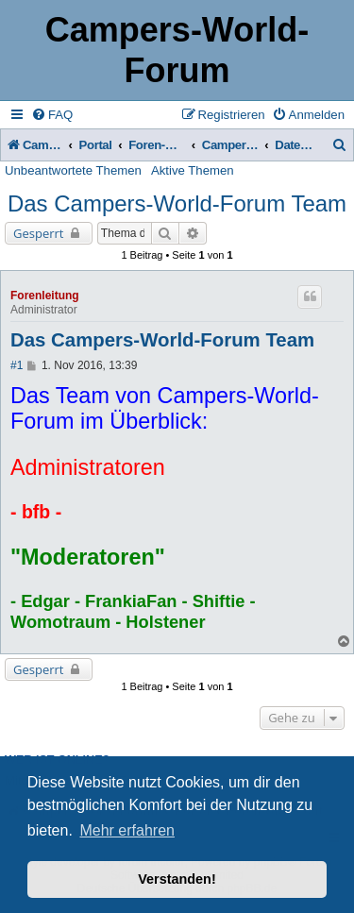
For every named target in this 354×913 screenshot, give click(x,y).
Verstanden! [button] (176, 879)
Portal (95, 145)
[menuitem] (52, 114)
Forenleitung (44, 295)
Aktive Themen (192, 170)
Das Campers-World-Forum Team (177, 203)
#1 (16, 365)
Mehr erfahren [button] (127, 830)
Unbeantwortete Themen (73, 170)
